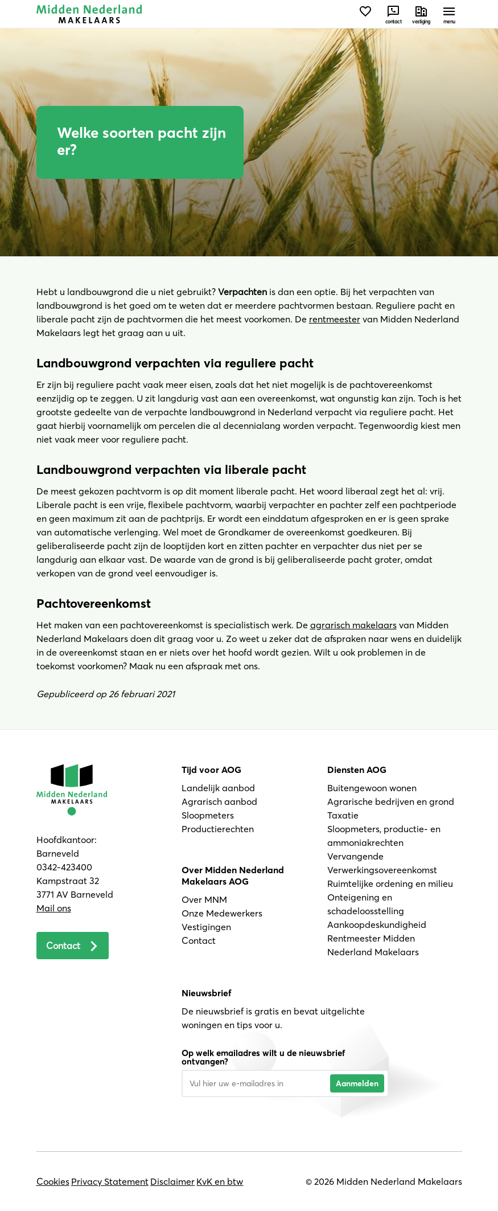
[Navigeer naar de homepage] (89, 14)
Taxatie (343, 815)
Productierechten (218, 828)
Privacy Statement (110, 1181)
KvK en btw (219, 1181)
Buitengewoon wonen (372, 787)
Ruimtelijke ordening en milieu (390, 883)
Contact (199, 940)
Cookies (52, 1181)
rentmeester (334, 319)
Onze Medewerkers (222, 913)
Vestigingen (206, 926)
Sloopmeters (208, 815)
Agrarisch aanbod (219, 801)
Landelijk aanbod (218, 787)
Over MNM (204, 899)
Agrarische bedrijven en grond (390, 801)
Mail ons (53, 908)
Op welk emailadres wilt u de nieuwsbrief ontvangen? (263, 1057)
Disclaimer (172, 1181)
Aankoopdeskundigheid (376, 924)
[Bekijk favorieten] (365, 14)
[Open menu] (449, 14)
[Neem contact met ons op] (393, 14)
